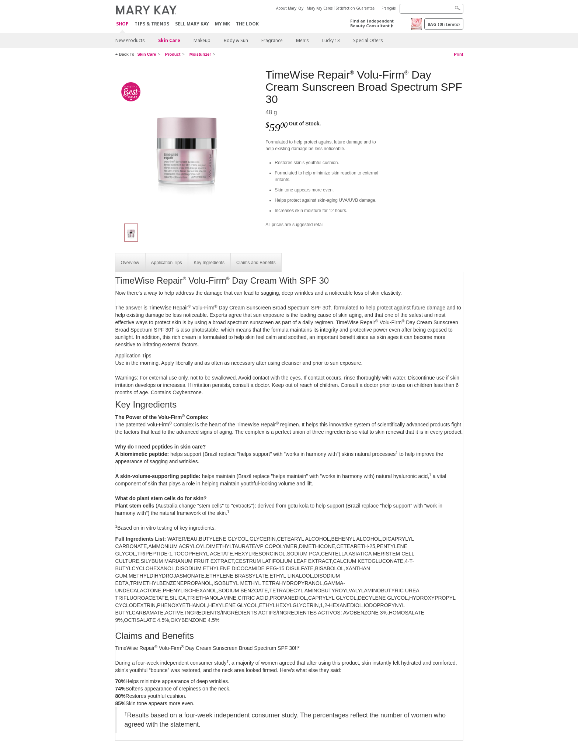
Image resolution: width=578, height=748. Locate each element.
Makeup (202, 40)
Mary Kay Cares (319, 8)
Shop (122, 24)
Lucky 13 (331, 40)
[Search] (431, 9)
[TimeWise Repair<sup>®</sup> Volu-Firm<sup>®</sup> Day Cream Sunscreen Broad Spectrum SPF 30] (188, 142)
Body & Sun (236, 40)
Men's (302, 40)
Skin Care (169, 40)
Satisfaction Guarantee (355, 8)
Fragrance (272, 40)
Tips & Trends (152, 23)
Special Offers (368, 40)
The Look (247, 23)
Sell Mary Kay (192, 23)
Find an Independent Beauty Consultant (372, 23)
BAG (444, 24)
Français (389, 8)
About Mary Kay (289, 8)
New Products (130, 40)
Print (458, 54)
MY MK (222, 23)
